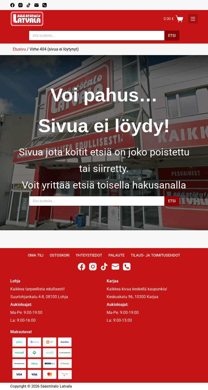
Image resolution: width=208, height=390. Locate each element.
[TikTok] (28, 5)
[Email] (36, 5)
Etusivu (19, 49)
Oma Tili (35, 255)
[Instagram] (20, 5)
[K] (193, 19)
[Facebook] (12, 5)
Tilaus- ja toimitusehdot (155, 255)
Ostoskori (60, 255)
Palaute (116, 255)
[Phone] (44, 5)
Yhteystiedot (89, 255)
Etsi (172, 35)
